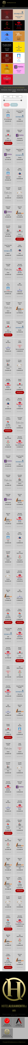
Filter (6, 104)
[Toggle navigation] (3, 6)
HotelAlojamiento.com (11, 2)
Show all (14, 104)
